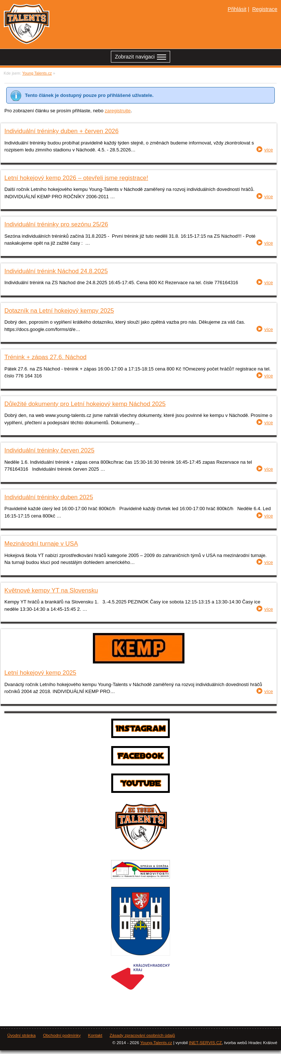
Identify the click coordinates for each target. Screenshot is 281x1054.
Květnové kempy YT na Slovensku (51, 590)
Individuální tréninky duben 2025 (48, 497)
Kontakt (95, 1035)
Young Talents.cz (37, 73)
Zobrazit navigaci (140, 57)
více (268, 150)
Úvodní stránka (21, 1035)
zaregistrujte (118, 110)
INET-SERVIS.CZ (205, 1042)
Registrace (264, 9)
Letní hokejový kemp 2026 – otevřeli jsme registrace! (76, 177)
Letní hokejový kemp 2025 (40, 672)
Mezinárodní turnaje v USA (41, 543)
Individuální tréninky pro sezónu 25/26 (56, 224)
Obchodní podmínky (61, 1035)
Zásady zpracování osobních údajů (142, 1035)
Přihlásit (237, 9)
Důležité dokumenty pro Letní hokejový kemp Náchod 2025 (85, 403)
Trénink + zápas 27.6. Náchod (45, 357)
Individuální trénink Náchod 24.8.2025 (56, 271)
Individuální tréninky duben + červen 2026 (61, 131)
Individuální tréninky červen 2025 (49, 450)
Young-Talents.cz (156, 1042)
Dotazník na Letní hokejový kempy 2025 (59, 310)
